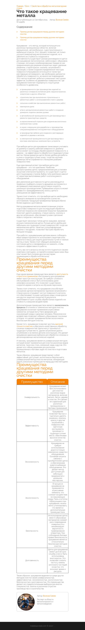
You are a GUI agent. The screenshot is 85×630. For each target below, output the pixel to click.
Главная (20, 6)
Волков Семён (62, 20)
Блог (27, 6)
